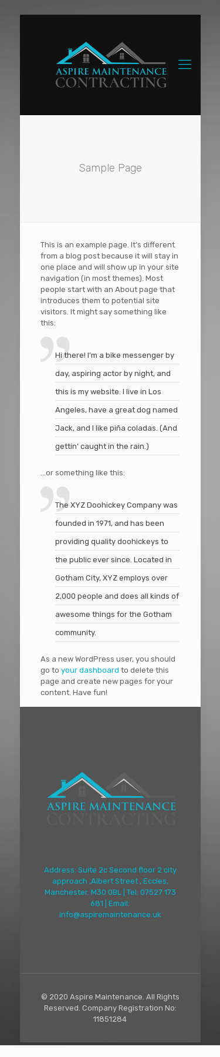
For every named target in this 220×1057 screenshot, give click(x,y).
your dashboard (90, 670)
